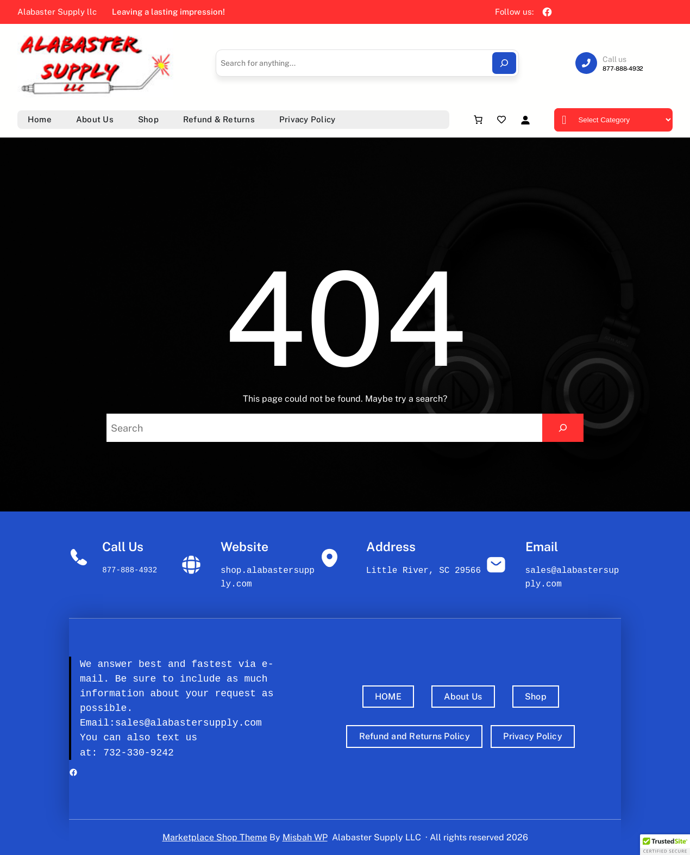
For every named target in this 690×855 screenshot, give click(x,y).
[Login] (525, 120)
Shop (536, 696)
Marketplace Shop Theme (214, 837)
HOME (388, 696)
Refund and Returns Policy (414, 736)
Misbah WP (305, 837)
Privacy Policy (532, 736)
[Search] (504, 63)
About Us (463, 696)
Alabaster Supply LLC (376, 837)
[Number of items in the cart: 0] (478, 119)
